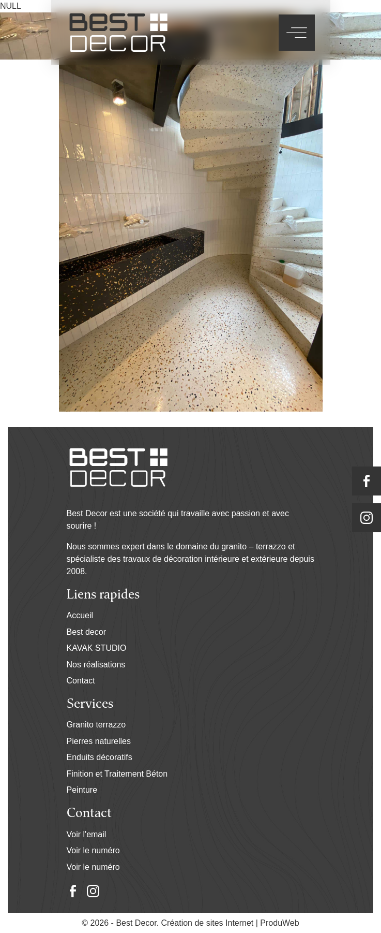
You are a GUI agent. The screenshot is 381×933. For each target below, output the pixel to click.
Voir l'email (86, 834)
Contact (81, 680)
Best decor (86, 632)
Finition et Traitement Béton (117, 773)
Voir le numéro (93, 850)
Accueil (80, 615)
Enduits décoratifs (99, 757)
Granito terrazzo (96, 724)
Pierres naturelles (99, 741)
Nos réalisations (96, 664)
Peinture (82, 789)
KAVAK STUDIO (97, 648)
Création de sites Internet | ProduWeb (230, 923)
